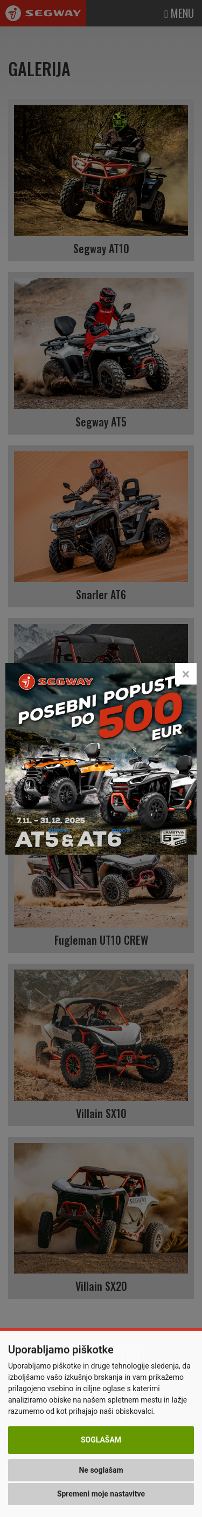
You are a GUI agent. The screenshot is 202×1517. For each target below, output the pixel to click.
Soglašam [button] (101, 1439)
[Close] (186, 666)
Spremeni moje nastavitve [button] (101, 1493)
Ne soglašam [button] (101, 1470)
